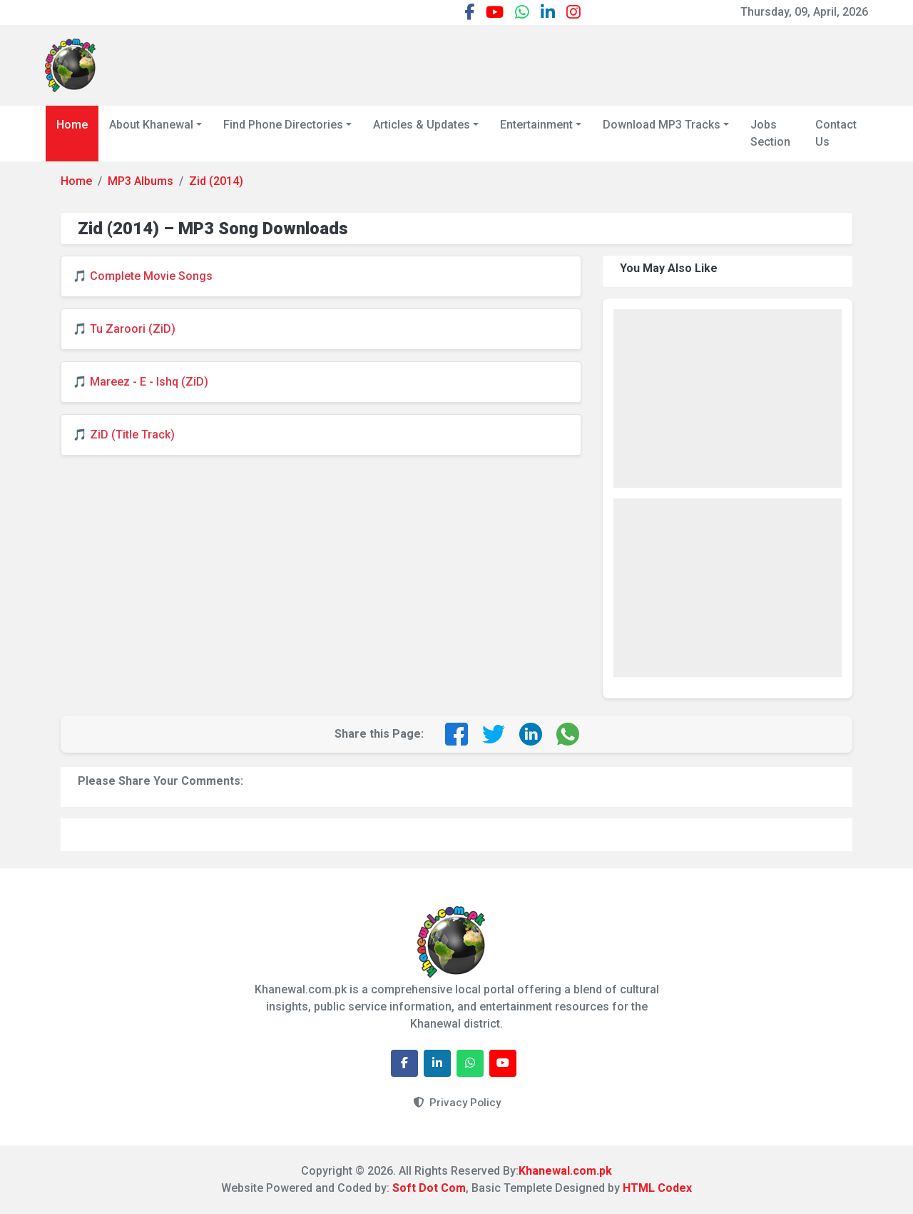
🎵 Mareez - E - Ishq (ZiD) (140, 381)
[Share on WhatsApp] (567, 734)
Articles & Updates (421, 124)
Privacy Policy (457, 1102)
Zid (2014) (216, 181)
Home (72, 124)
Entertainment (536, 124)
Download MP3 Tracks (661, 124)
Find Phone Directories (283, 124)
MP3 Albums (140, 181)
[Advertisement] (608, 63)
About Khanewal (151, 124)
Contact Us (836, 133)
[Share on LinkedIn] (530, 734)
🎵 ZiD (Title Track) (124, 434)
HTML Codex (657, 1188)
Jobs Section (770, 133)
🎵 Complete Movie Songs (143, 276)
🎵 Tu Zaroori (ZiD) (124, 329)
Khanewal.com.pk (565, 1171)
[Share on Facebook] (456, 734)
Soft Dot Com (429, 1188)
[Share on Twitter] (493, 734)
